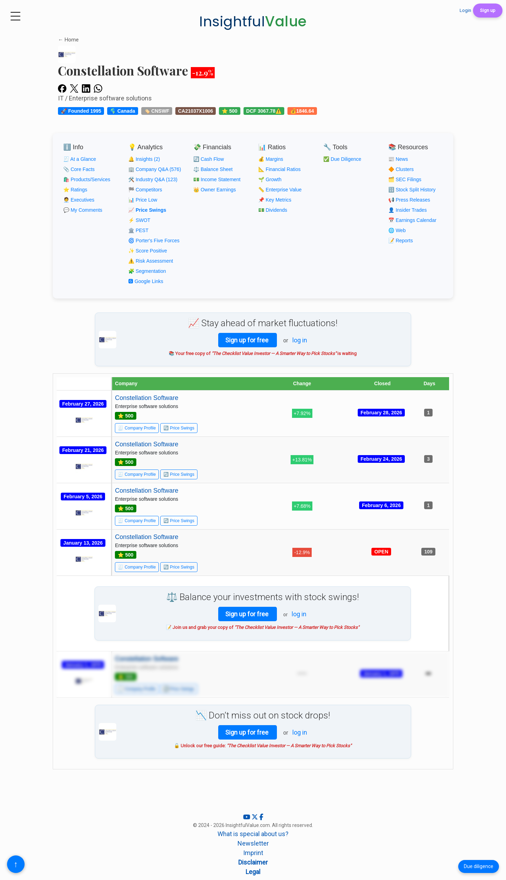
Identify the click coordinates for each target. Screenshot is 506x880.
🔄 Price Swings (178, 428)
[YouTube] (247, 817)
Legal (253, 871)
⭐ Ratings (75, 189)
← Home (68, 40)
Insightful (253, 21)
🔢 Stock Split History (411, 189)
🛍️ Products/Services (86, 179)
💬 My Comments (82, 210)
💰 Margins (270, 159)
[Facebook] (261, 817)
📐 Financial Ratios (279, 169)
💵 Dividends (272, 210)
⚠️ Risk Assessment (150, 261)
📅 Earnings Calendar (412, 220)
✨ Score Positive (147, 251)
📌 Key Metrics (274, 200)
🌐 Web (397, 230)
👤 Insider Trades (407, 210)
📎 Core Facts (79, 169)
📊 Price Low (142, 200)
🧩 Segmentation (147, 271)
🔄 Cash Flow (208, 159)
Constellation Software (146, 397)
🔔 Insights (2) (144, 159)
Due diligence (478, 866)
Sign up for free (247, 340)
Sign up (487, 10)
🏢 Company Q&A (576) (154, 169)
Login (465, 10)
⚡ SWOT (139, 220)
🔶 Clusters (401, 169)
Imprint (253, 852)
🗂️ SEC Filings (404, 179)
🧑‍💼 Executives (79, 200)
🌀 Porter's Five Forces (154, 240)
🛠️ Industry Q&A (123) (152, 179)
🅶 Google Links (145, 281)
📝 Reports (400, 240)
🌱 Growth (269, 179)
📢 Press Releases (409, 200)
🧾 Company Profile (137, 428)
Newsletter (253, 843)
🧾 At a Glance (79, 159)
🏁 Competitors (145, 189)
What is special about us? (253, 834)
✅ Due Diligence (342, 159)
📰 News (398, 159)
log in (299, 340)
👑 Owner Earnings (214, 189)
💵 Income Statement (217, 179)
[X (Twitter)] (255, 817)
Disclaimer (253, 862)
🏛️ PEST (138, 230)
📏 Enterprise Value (279, 189)
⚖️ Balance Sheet (213, 169)
